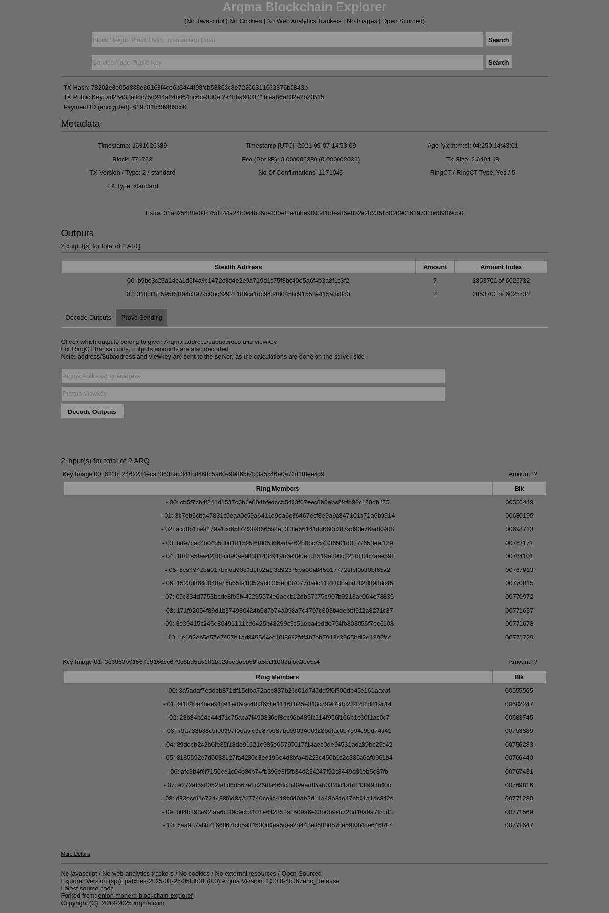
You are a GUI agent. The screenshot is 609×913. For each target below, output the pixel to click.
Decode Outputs (88, 317)
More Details (75, 854)
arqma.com (148, 903)
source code (97, 888)
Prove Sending (141, 317)
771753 (142, 159)
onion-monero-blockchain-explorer (145, 895)
